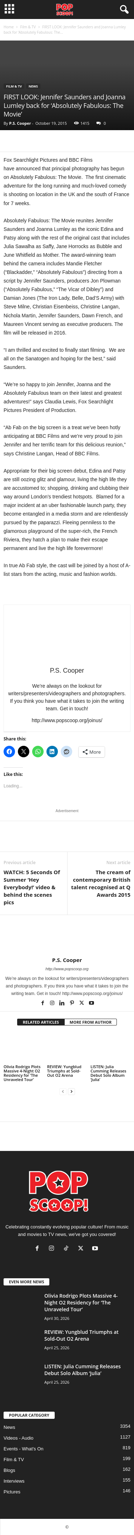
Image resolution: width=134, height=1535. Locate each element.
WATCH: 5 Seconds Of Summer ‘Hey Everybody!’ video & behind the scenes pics (32, 887)
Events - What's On (24, 1448)
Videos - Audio (19, 1438)
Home (9, 26)
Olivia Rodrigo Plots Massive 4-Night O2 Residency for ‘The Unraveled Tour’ (22, 1073)
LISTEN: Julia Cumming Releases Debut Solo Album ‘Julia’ (108, 1073)
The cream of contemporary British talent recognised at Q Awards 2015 (100, 883)
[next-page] (71, 1091)
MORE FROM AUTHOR (90, 1022)
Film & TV (27, 26)
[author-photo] (67, 936)
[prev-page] (62, 1091)
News (33, 86)
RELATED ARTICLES (41, 1022)
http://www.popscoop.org (66, 969)
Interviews (14, 1481)
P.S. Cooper (20, 123)
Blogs (9, 1470)
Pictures (12, 1491)
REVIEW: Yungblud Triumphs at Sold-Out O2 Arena (64, 1071)
